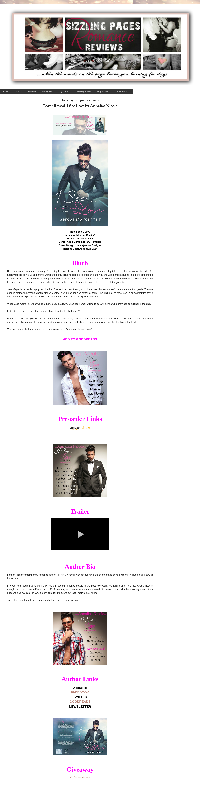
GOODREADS (79, 701)
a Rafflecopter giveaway (80, 777)
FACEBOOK (80, 692)
